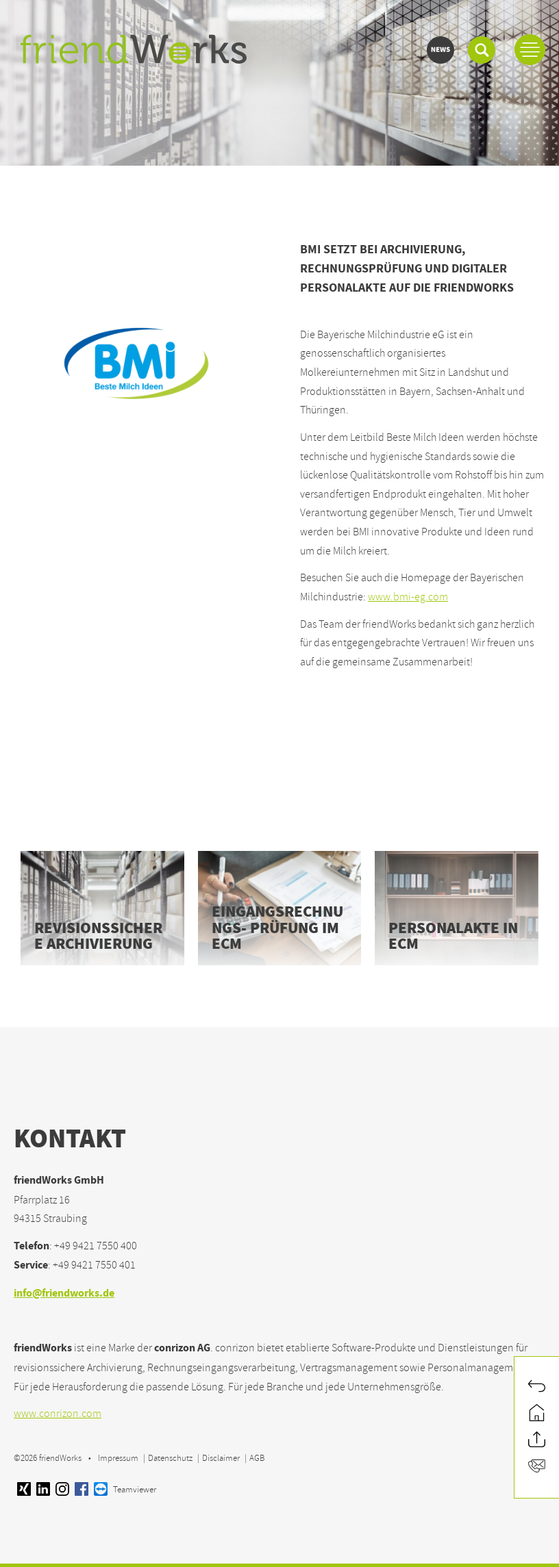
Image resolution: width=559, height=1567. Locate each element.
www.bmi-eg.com (408, 597)
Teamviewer (125, 1489)
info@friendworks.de (64, 1294)
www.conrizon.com (57, 1414)
